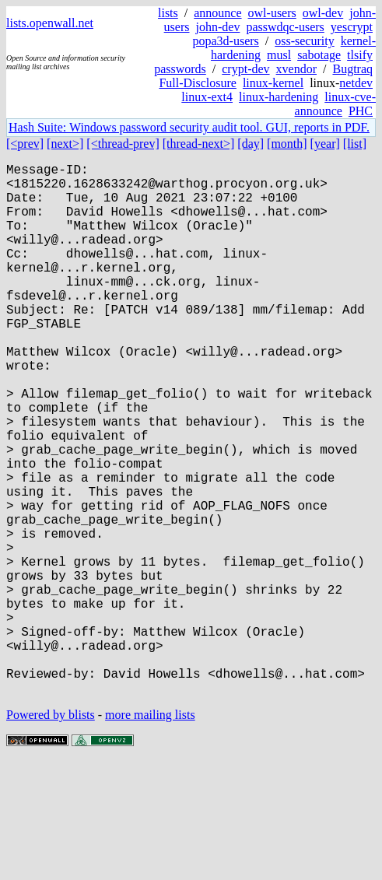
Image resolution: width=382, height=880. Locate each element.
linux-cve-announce (335, 103)
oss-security (304, 40)
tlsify (360, 54)
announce (217, 12)
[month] (287, 143)
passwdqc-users (285, 26)
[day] (250, 143)
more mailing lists (150, 833)
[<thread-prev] (122, 143)
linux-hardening (278, 96)
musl (279, 54)
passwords (180, 68)
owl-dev (323, 12)
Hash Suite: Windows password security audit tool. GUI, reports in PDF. (189, 127)
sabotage (319, 54)
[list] (354, 143)
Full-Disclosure (198, 82)
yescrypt (352, 26)
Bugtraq (352, 68)
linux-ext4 (207, 96)
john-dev (218, 26)
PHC (361, 110)
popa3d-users (225, 40)
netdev (356, 82)
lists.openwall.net (49, 23)
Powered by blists (50, 833)
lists (168, 12)
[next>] (65, 143)
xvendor (296, 68)
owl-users (272, 12)
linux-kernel (273, 82)
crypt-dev (245, 68)
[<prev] (25, 143)
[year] (325, 143)
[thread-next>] (199, 143)
